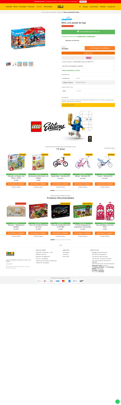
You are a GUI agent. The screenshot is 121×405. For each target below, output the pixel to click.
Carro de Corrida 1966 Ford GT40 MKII (60, 226)
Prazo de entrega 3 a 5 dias (71, 70)
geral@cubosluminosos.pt (99, 252)
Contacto (65, 254)
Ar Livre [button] (39, 6)
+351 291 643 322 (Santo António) (101, 258)
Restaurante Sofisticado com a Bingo (38, 177)
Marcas (16, 6)
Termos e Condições (42, 258)
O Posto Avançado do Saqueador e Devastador (82, 226)
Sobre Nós (66, 256)
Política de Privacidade (42, 262)
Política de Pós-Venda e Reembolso (46, 260)
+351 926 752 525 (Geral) (99, 254)
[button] (7, 190)
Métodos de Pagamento (43, 256)
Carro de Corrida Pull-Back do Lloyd (38, 226)
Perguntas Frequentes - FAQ (44, 252)
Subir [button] (60, 245)
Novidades (9, 6)
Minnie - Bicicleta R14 (82, 176)
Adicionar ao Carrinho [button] (16, 184)
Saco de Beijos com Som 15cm (105, 226)
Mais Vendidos (48, 6)
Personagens (22, 6)
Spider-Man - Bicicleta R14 (60, 176)
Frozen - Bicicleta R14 (104, 176)
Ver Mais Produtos (109, 148)
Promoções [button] (31, 6)
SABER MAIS (83, 1)
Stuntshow (60, 12)
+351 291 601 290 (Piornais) (99, 256)
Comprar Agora (88, 53)
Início (43, 12)
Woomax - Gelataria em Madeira (16, 226)
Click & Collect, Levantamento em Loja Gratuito (77, 61)
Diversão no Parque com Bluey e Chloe (16, 177)
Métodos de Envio (41, 254)
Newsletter (66, 252)
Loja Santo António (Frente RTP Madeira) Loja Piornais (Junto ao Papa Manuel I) (103, 262)
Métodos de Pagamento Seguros (72, 66)
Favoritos (103, 6)
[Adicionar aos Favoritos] (70, 40)
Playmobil (53, 12)
